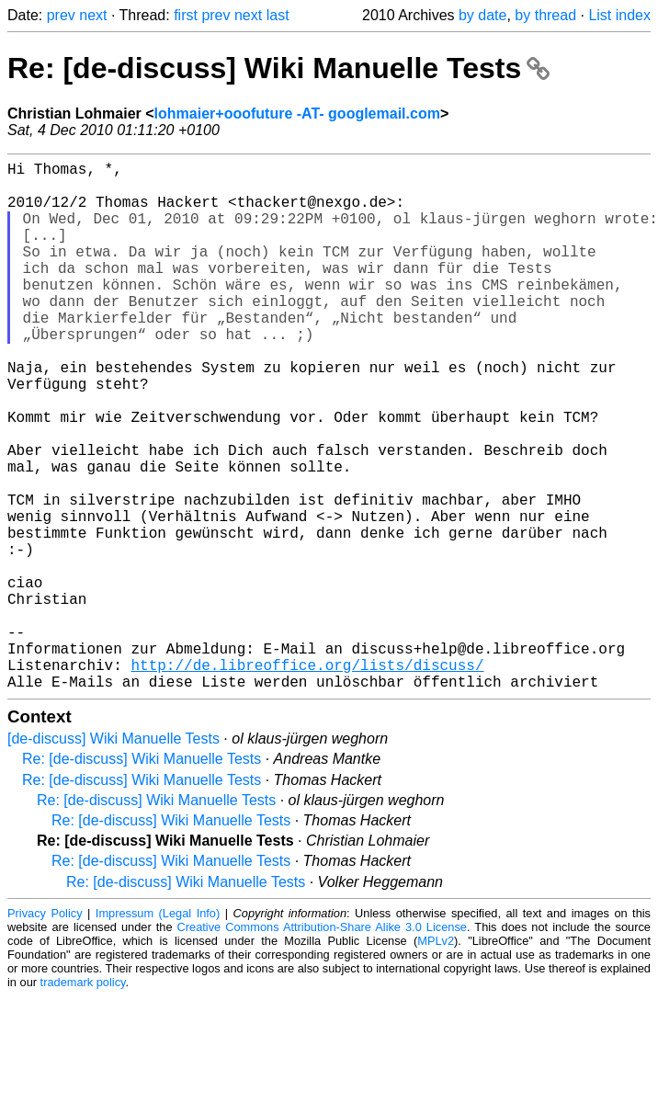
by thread (545, 15)
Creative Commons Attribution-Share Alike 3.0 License (322, 1044)
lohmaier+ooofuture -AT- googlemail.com (297, 113)
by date (482, 15)
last (278, 15)
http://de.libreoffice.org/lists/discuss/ (306, 778)
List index (619, 15)
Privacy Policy (45, 1031)
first (186, 15)
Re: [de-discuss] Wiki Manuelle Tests (278, 68)
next (93, 15)
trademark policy (83, 1100)
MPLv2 (435, 1058)
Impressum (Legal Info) (158, 1031)
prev (61, 15)
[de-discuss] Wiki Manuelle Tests (113, 856)
